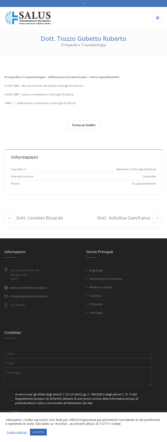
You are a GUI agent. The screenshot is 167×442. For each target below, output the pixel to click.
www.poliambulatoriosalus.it (28, 288)
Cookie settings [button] (17, 432)
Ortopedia (96, 304)
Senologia (95, 312)
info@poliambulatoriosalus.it (29, 296)
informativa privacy (122, 399)
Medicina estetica (100, 287)
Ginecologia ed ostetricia (105, 279)
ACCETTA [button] (38, 432)
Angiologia (96, 270)
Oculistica (95, 296)
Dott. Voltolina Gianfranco (124, 218)
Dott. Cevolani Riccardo (39, 218)
